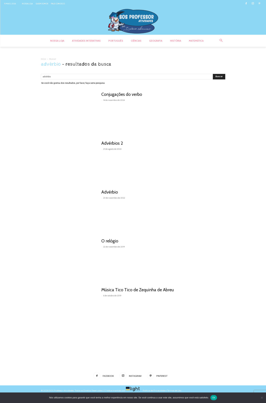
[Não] (261, 397)
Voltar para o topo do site (194, 390)
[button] (221, 40)
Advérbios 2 (112, 143)
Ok (213, 397)
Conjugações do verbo (121, 94)
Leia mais (109, 105)
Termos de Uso (174, 390)
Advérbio (109, 192)
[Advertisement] (133, 357)
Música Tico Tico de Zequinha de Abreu (137, 289)
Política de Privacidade (154, 390)
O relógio (109, 240)
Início (43, 58)
